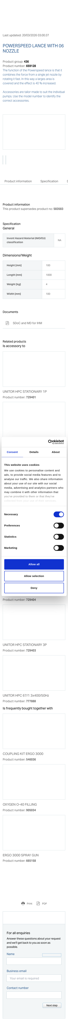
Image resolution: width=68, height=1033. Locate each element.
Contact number (18, 988)
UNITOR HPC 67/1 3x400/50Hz (26, 696)
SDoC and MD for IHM (24, 323)
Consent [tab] (12, 452)
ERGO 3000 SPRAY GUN (21, 855)
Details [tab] (34, 452)
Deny (34, 587)
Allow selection (34, 575)
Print (29, 903)
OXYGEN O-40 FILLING (20, 805)
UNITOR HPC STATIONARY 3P (25, 645)
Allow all (34, 564)
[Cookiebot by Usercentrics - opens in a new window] (48, 442)
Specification (49, 181)
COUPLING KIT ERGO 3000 (23, 754)
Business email (16, 971)
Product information (18, 181)
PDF (44, 903)
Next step (51, 1005)
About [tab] (56, 452)
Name (11, 954)
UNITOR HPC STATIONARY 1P (25, 392)
